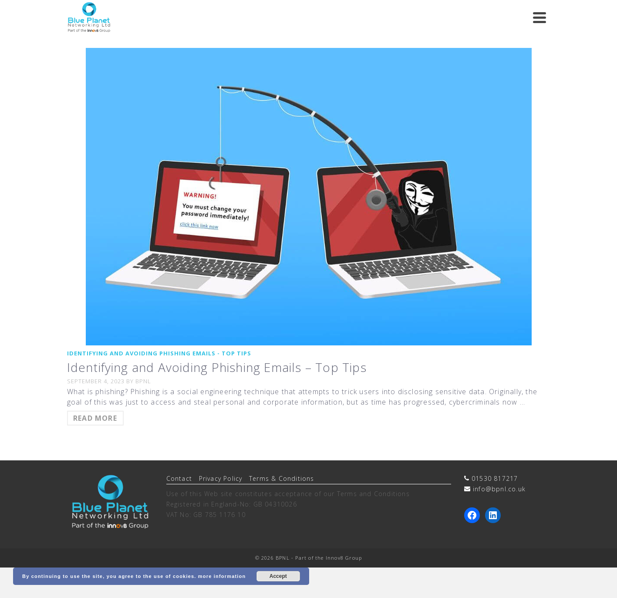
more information (222, 576)
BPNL (143, 381)
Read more (95, 418)
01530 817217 (495, 478)
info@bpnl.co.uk (499, 489)
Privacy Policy (221, 478)
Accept (278, 576)
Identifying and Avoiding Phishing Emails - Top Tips (159, 353)
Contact (179, 478)
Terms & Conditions (281, 478)
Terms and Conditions (373, 494)
